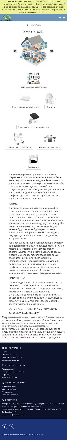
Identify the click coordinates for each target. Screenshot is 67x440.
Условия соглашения (10, 360)
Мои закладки (8, 392)
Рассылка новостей (10, 395)
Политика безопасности (12, 357)
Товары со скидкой (9, 377)
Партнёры (6, 374)
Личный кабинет (9, 386)
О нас (4, 352)
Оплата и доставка (9, 354)
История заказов (9, 389)
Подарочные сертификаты (13, 372)
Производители (8, 369)
